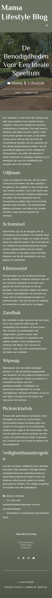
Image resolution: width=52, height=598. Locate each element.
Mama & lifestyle (28, 83)
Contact (26, 548)
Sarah (17, 93)
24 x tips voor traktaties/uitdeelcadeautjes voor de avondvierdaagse (21, 504)
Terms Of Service (36, 587)
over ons (26, 545)
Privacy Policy (14, 587)
